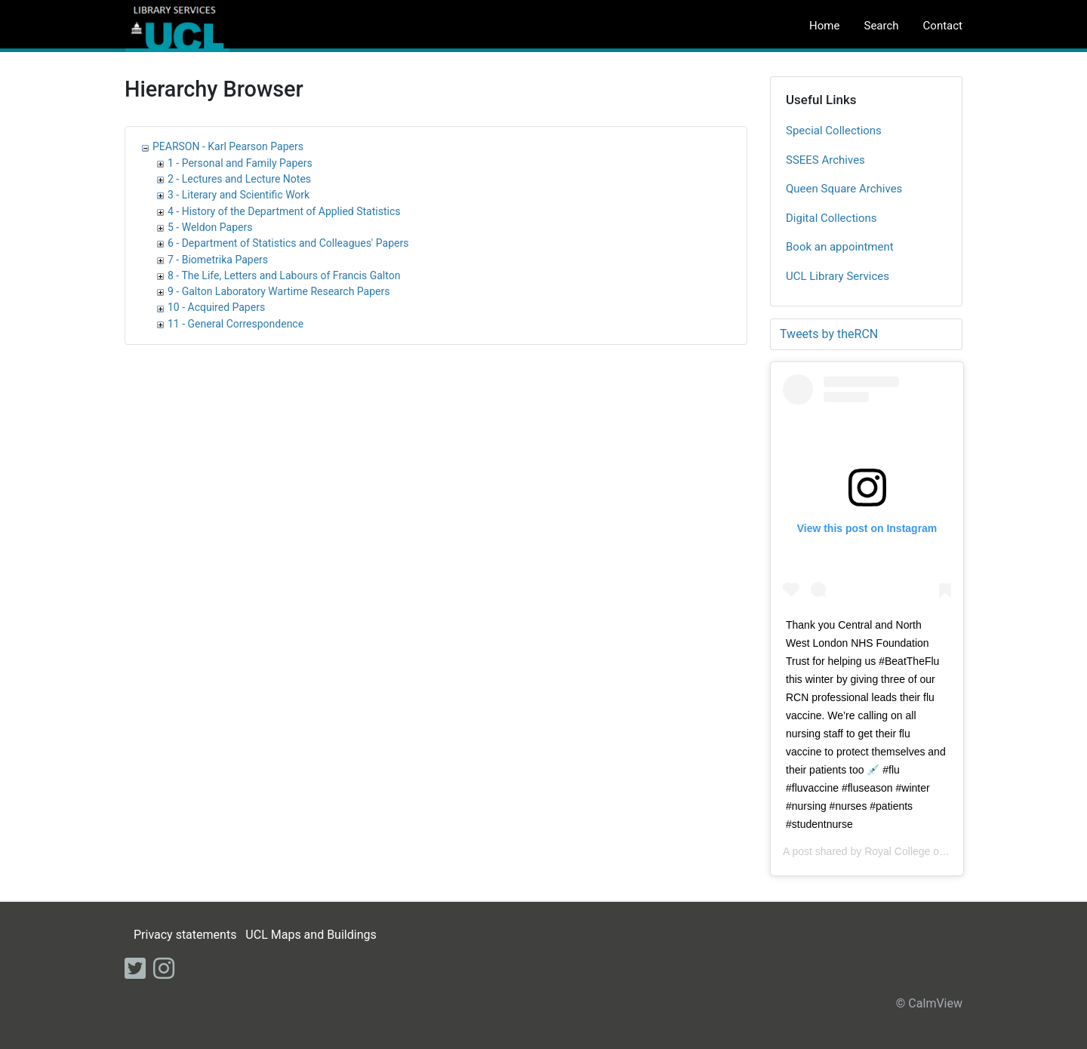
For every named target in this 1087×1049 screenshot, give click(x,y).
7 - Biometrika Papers (218, 260)
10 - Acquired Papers (216, 307)
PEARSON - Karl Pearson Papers (227, 146)
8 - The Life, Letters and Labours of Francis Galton (284, 275)
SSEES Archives (825, 160)
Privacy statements (185, 934)
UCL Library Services (837, 276)
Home (824, 25)
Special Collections (834, 130)
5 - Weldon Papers (210, 227)
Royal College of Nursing (922, 851)
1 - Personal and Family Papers (240, 163)
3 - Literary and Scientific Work (238, 195)
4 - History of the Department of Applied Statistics (284, 211)
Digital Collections (831, 218)
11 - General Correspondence (235, 324)
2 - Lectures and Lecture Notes (239, 179)
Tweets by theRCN (829, 334)
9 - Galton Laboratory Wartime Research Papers (279, 291)
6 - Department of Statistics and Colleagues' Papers (288, 243)
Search (881, 25)
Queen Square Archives (844, 188)
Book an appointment (840, 247)
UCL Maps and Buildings (310, 934)
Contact (942, 25)
